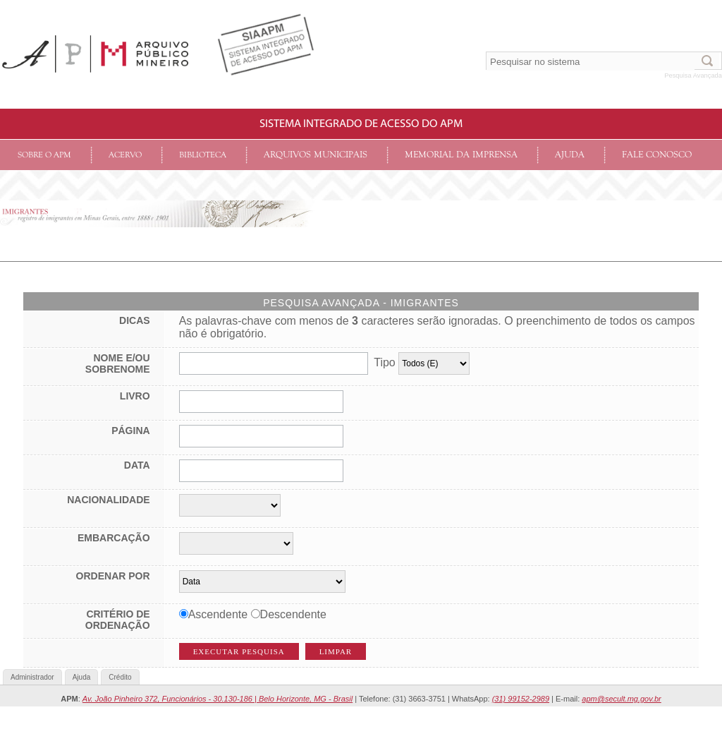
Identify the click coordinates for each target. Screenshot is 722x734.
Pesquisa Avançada (693, 75)
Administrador (32, 677)
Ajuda (570, 155)
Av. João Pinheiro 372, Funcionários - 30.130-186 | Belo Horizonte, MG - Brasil (217, 698)
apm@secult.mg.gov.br (621, 698)
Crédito (120, 677)
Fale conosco (657, 155)
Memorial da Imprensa (461, 155)
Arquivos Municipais (315, 155)
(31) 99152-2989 (520, 698)
